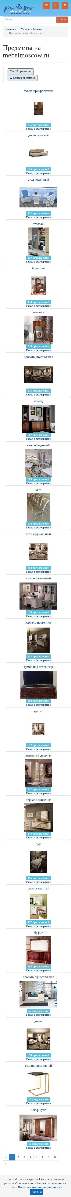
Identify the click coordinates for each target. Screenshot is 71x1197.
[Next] (6, 1163)
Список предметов (22, 77)
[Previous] (6, 1157)
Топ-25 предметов (20, 71)
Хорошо (37, 1191)
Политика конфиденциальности (40, 1187)
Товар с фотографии (38, 128)
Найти (62, 19)
